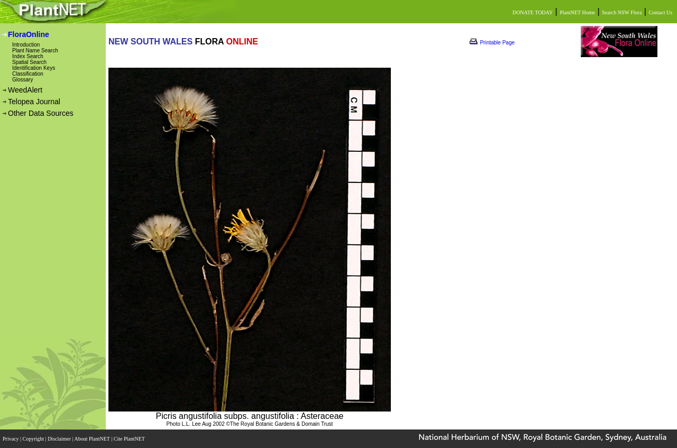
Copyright (34, 439)
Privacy (11, 439)
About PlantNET (92, 439)
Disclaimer (60, 439)
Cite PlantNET (130, 439)
